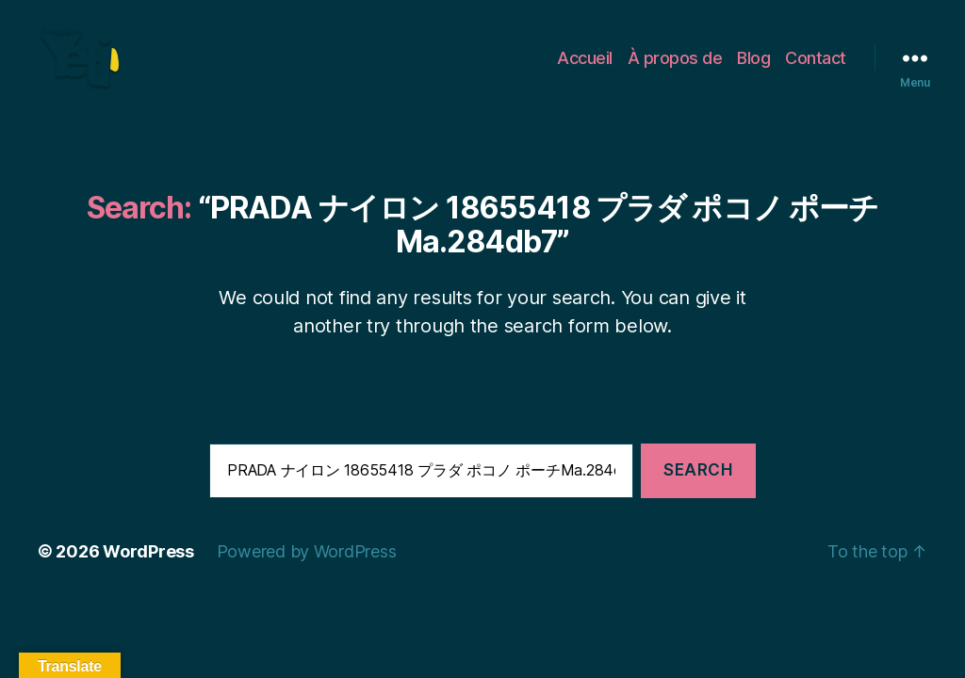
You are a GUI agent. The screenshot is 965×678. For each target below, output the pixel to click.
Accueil (585, 68)
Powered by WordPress (307, 573)
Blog (753, 68)
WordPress (148, 573)
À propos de (675, 68)
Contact (815, 68)
